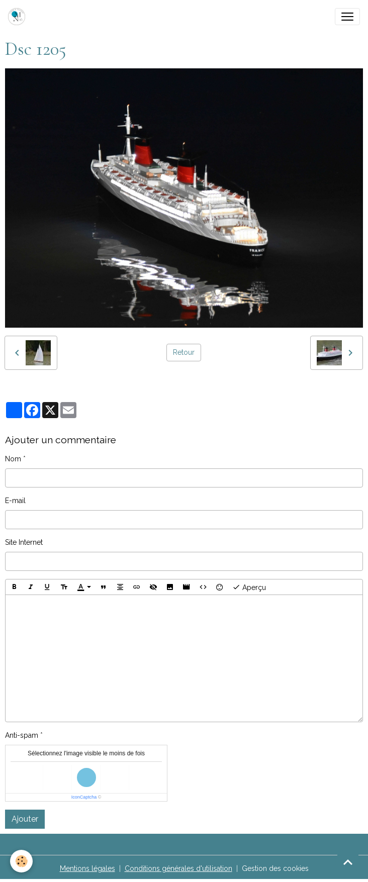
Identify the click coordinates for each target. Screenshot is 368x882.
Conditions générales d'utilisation (178, 868)
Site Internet (24, 542)
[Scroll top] (347, 861)
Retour (184, 352)
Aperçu (249, 587)
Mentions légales (87, 868)
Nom (13, 459)
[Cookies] (21, 861)
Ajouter (25, 819)
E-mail (15, 501)
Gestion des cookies (275, 868)
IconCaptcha (84, 797)
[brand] (18, 16)
